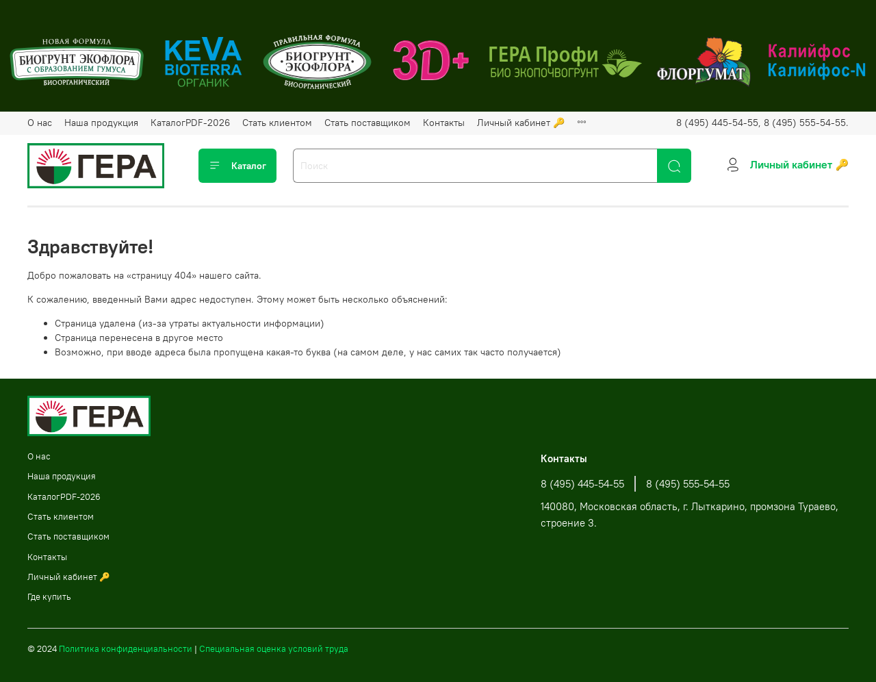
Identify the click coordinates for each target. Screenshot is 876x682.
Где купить (49, 597)
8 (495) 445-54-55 (582, 483)
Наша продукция (101, 122)
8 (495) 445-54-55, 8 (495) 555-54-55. (762, 122)
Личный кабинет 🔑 (521, 122)
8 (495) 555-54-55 (688, 483)
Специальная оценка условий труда (273, 649)
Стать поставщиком (367, 122)
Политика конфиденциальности (125, 649)
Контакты (444, 122)
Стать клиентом (277, 122)
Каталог (237, 166)
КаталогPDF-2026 (190, 122)
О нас (39, 122)
